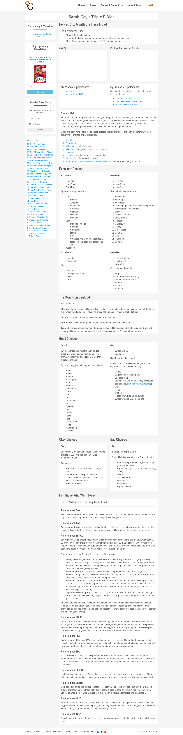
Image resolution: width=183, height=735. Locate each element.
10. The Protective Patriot (37, 212)
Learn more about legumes (138, 384)
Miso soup (71, 149)
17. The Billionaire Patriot (37, 193)
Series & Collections (112, 5)
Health (150, 5)
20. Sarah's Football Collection (39, 185)
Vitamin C (70, 91)
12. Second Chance (35, 206)
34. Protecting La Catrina (37, 147)
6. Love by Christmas (35, 223)
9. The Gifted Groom (35, 214)
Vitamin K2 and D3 (74, 94)
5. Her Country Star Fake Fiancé (40, 225)
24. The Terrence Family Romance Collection (40, 174)
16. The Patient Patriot (36, 195)
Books (92, 5)
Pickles (69, 158)
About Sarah (135, 5)
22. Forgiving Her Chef (36, 179)
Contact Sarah (86, 731)
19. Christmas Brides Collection (40, 187)
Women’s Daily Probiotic (126, 104)
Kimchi (69, 140)
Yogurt (69, 155)
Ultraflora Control (123, 98)
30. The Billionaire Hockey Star (40, 157)
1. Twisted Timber (34, 236)
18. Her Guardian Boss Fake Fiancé (40, 190)
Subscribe (40, 92)
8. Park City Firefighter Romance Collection (40, 217)
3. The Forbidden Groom (37, 231)
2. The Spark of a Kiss (36, 233)
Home (81, 5)
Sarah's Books (32, 140)
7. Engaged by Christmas (37, 220)
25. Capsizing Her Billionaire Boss (40, 171)
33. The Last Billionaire (36, 149)
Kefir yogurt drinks (74, 146)
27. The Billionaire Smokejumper (40, 166)
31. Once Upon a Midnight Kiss (40, 155)
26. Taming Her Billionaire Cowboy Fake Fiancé (40, 168)
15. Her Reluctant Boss (36, 198)
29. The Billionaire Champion (39, 160)
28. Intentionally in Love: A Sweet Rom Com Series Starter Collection (40, 163)
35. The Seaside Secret (36, 144)
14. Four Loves (33, 201)
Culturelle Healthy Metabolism (129, 101)
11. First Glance (33, 209)
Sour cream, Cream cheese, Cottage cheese (87, 161)
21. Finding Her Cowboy (37, 182)
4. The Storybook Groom (37, 228)
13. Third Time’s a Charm (37, 204)
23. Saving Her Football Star (38, 176)
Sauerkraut (71, 143)
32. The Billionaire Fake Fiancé (40, 152)
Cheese (69, 152)
